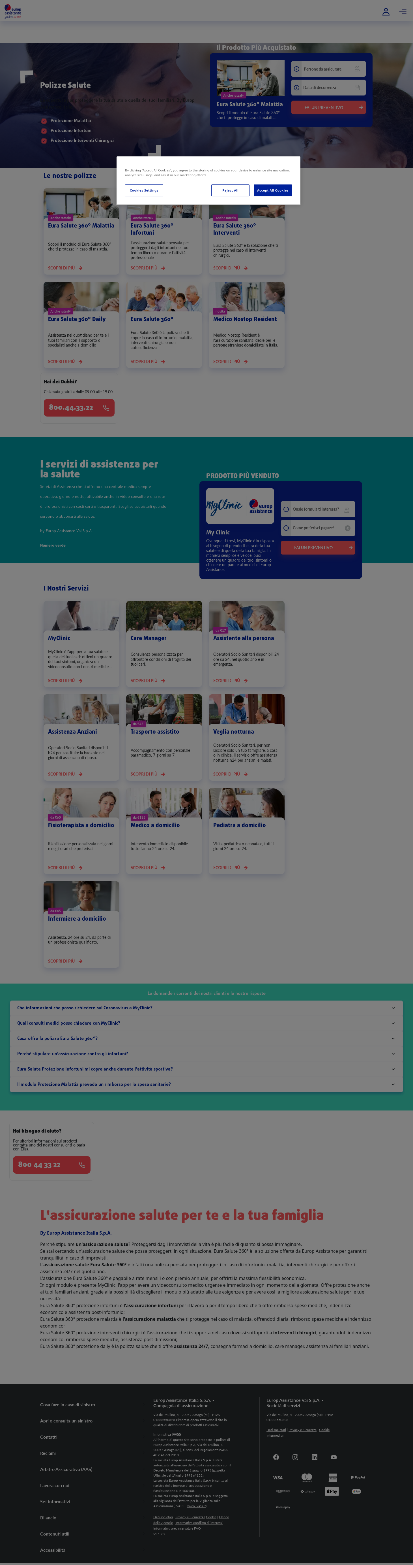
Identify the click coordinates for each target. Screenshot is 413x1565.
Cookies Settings (144, 190)
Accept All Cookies (273, 190)
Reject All (230, 190)
